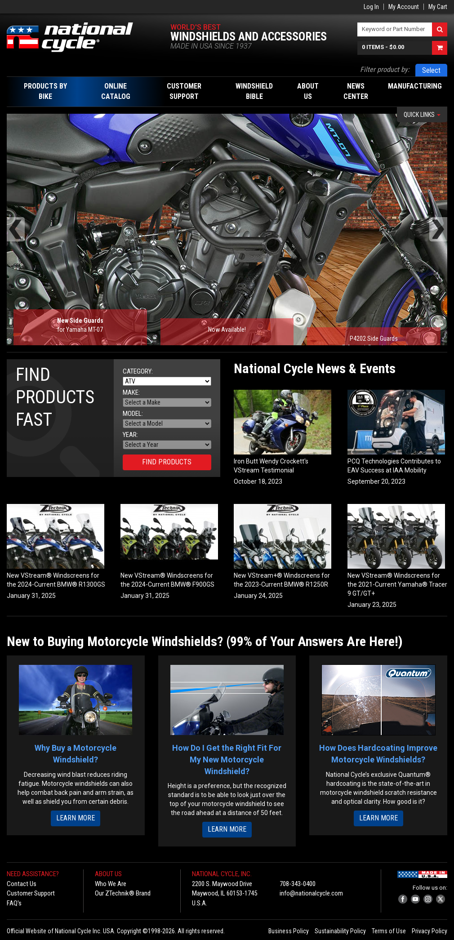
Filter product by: (384, 69)
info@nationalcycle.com (311, 893)
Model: (133, 413)
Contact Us (21, 884)
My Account (403, 6)
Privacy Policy (429, 931)
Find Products (166, 462)
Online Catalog (115, 91)
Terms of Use (389, 931)
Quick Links (422, 114)
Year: (130, 435)
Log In (371, 6)
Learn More (75, 818)
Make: (131, 392)
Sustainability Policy (340, 931)
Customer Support (31, 893)
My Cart (437, 6)
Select (431, 70)
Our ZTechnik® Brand (123, 893)
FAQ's (14, 903)
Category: (138, 371)
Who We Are (110, 884)
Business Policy (288, 931)
